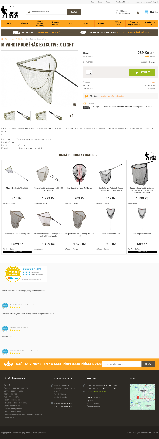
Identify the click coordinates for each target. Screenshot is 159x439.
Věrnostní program (114, 33)
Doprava (36, 33)
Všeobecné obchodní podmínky (16, 388)
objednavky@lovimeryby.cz (97, 391)
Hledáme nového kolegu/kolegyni (145, 2)
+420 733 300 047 (109, 388)
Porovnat (91, 104)
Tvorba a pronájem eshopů (136, 433)
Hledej (73, 12)
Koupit (145, 72)
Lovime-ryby (12, 12)
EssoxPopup (9, 418)
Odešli (148, 364)
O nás (100, 2)
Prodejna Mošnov (122, 2)
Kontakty (109, 2)
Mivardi (152, 82)
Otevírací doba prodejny (13, 409)
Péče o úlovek (9, 39)
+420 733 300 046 (110, 385)
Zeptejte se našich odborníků (112, 96)
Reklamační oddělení (12, 400)
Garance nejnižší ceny (12, 412)
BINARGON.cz (152, 433)
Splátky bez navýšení (12, 406)
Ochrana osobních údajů (13, 391)
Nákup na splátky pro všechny (15, 403)
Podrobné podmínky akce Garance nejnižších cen (23, 415)
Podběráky (19, 39)
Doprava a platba (10, 394)
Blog (92, 2)
